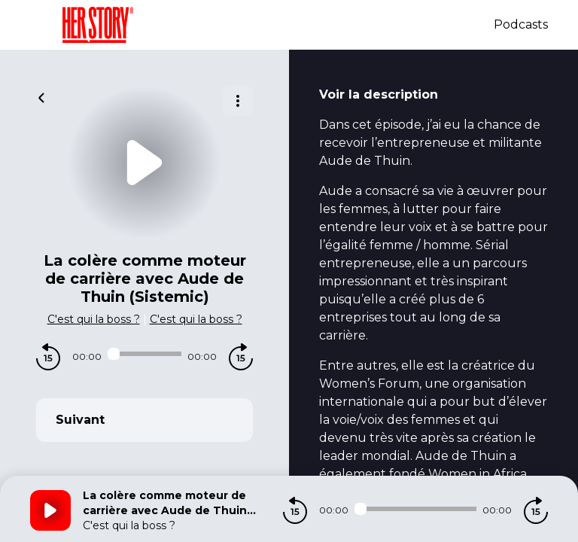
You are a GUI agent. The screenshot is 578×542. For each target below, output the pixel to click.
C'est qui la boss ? (93, 319)
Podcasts (521, 24)
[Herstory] (262, 25)
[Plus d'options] (238, 101)
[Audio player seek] (144, 354)
